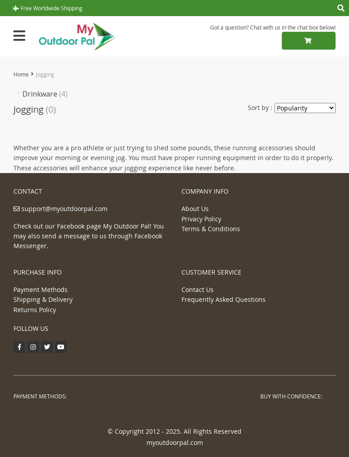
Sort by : (260, 107)
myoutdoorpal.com (174, 442)
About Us (195, 208)
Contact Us (197, 289)
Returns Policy (34, 309)
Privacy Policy (201, 219)
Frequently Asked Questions (223, 299)
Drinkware (45, 94)
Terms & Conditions (210, 228)
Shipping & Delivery (43, 299)
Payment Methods (40, 289)
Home (21, 74)
